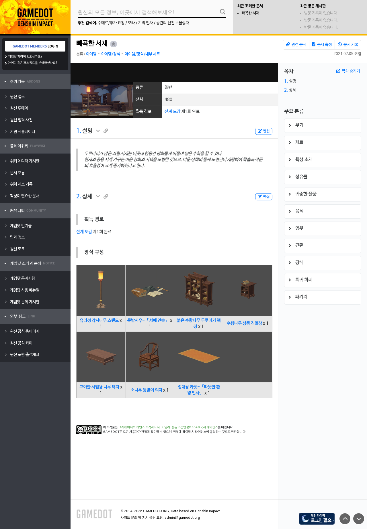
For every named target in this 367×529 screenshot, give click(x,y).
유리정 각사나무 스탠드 (99, 320)
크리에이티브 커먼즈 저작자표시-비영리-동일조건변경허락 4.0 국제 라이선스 (168, 427)
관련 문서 (296, 44)
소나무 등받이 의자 (146, 390)
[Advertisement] (174, 72)
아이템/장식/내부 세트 (142, 54)
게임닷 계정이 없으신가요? (25, 56)
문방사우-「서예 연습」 (148, 320)
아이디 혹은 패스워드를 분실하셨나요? (33, 63)
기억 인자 (145, 23)
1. (78, 131)
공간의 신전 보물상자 (172, 23)
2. (78, 197)
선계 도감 (172, 111)
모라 (131, 23)
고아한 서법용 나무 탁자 (99, 387)
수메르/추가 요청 (111, 23)
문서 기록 (348, 44)
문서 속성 (322, 44)
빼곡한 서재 (250, 13)
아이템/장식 (110, 54)
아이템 (91, 54)
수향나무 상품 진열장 (244, 323)
